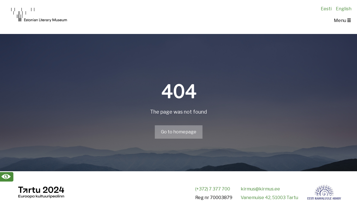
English (343, 8)
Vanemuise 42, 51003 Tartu (269, 197)
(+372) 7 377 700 (212, 189)
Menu (342, 20)
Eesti (326, 8)
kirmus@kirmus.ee (260, 189)
